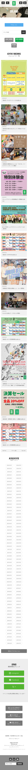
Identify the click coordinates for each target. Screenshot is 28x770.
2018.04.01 (18, 617)
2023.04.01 (9, 523)
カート (25, 3)
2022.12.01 (9, 530)
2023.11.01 (18, 510)
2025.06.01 (9, 481)
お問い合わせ (17, 759)
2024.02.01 (9, 507)
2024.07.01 (18, 497)
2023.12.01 (9, 510)
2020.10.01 (9, 572)
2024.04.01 (9, 504)
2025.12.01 (9, 471)
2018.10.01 (18, 607)
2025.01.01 (18, 488)
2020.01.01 (9, 585)
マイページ (20, 3)
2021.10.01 (9, 552)
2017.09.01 (9, 630)
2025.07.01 (18, 478)
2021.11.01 (18, 549)
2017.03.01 (18, 636)
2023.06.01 (9, 520)
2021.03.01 (18, 562)
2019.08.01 (18, 591)
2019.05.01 (9, 598)
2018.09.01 (9, 611)
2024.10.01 (9, 494)
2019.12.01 (19, 585)
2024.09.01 (18, 494)
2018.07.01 (9, 614)
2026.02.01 (9, 468)
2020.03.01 (9, 581)
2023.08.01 (9, 517)
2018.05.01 (9, 617)
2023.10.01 (9, 513)
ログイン (14, 759)
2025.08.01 (9, 478)
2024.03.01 (18, 504)
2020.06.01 (18, 575)
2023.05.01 (18, 520)
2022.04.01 (9, 543)
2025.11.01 (18, 471)
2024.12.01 (9, 491)
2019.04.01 (18, 598)
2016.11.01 (18, 643)
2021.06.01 (9, 559)
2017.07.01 (9, 633)
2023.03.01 (18, 523)
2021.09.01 (18, 552)
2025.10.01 (9, 475)
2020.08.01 (18, 572)
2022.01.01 (18, 546)
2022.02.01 (9, 546)
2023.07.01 (18, 517)
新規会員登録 (10, 759)
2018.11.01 (9, 607)
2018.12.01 (18, 604)
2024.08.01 (9, 497)
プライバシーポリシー (14, 738)
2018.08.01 (18, 611)
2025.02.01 (9, 488)
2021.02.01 (9, 565)
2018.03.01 (9, 620)
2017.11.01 (9, 627)
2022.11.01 (18, 530)
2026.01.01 (18, 468)
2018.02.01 (18, 620)
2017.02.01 (9, 640)
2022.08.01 (9, 536)
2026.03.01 (18, 465)
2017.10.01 (18, 627)
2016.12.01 (9, 643)
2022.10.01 (9, 533)
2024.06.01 (9, 501)
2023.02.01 (9, 526)
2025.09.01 (18, 475)
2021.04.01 (9, 562)
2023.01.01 (18, 526)
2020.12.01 (9, 569)
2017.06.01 (18, 633)
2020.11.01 (18, 569)
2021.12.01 (9, 549)
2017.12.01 (18, 624)
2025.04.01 (9, 484)
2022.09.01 (18, 533)
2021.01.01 (18, 565)
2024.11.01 (18, 491)
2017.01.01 (18, 640)
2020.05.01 (9, 578)
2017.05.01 (9, 636)
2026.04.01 (9, 465)
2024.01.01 (18, 507)
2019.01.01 (9, 604)
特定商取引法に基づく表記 (16, 735)
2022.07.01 (18, 536)
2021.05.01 (18, 559)
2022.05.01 (18, 539)
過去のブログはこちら (14, 651)
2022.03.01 (18, 543)
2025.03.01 (18, 484)
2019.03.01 (9, 601)
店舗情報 (7, 735)
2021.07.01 (18, 556)
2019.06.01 (18, 594)
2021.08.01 (9, 556)
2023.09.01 (18, 513)
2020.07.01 (9, 575)
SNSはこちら (14, 25)
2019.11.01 (9, 588)
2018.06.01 (18, 614)
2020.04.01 (18, 578)
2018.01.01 (9, 624)
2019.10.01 (18, 588)
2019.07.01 (9, 594)
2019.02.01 (18, 601)
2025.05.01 (18, 481)
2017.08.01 (18, 630)
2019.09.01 (9, 591)
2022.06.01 (9, 539)
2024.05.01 (18, 501)
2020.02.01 (18, 581)
